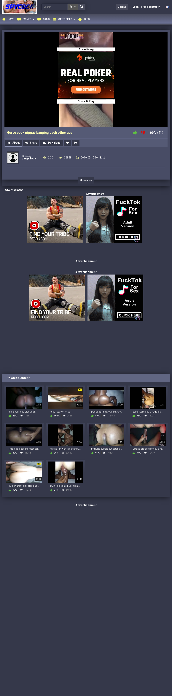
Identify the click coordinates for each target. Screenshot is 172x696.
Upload (122, 6)
